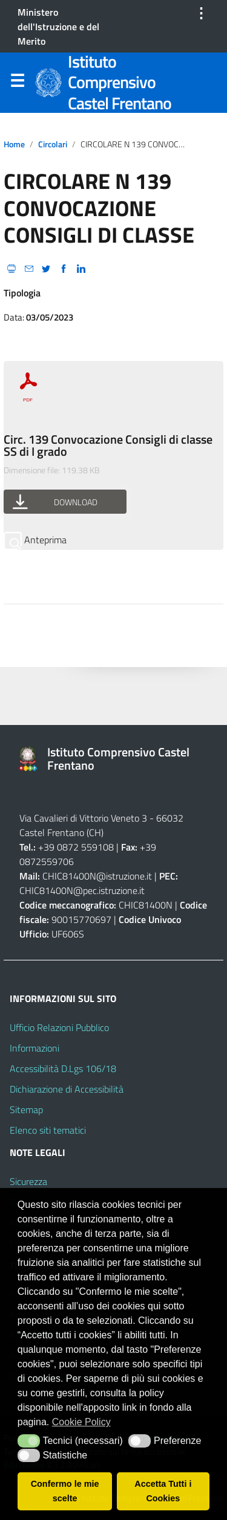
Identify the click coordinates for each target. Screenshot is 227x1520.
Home (14, 144)
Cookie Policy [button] (81, 1422)
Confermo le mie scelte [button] (65, 1491)
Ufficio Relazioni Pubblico (59, 1027)
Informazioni (34, 1048)
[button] (29, 1441)
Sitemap (26, 1109)
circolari (52, 144)
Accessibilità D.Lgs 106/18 (63, 1068)
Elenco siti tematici (48, 1130)
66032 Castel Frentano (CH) (101, 825)
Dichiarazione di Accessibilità (66, 1089)
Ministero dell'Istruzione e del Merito (58, 26)
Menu (17, 83)
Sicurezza (28, 1181)
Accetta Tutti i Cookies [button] (162, 1491)
